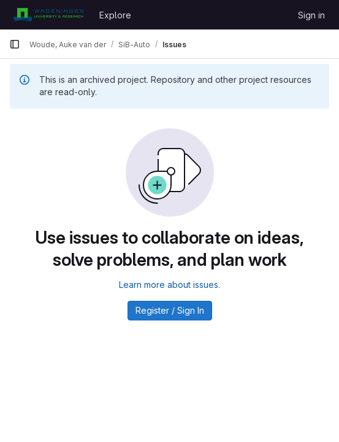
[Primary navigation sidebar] (15, 44)
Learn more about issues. (169, 284)
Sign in (311, 15)
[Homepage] (48, 15)
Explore (115, 15)
